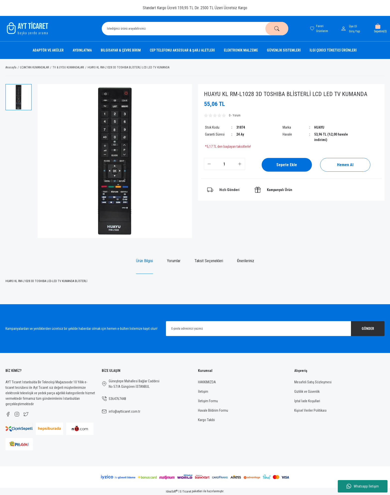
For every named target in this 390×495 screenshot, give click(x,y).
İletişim (203, 392)
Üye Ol (353, 26)
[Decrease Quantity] (209, 164)
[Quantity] (224, 164)
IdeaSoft (172, 492)
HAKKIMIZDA (207, 382)
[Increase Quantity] (240, 164)
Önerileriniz (245, 260)
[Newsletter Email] (275, 328)
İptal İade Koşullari (307, 401)
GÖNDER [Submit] (368, 329)
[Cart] (378, 28)
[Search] (195, 28)
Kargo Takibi (206, 420)
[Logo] (26, 28)
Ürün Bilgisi (144, 260)
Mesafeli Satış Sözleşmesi (313, 382)
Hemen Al (345, 164)
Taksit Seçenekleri (209, 260)
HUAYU (319, 127)
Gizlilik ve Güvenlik (307, 392)
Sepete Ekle (286, 164)
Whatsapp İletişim (362, 486)
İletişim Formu (208, 401)
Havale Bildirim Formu (213, 410)
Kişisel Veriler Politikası (310, 410)
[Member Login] (344, 28)
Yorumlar (174, 260)
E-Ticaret (185, 491)
